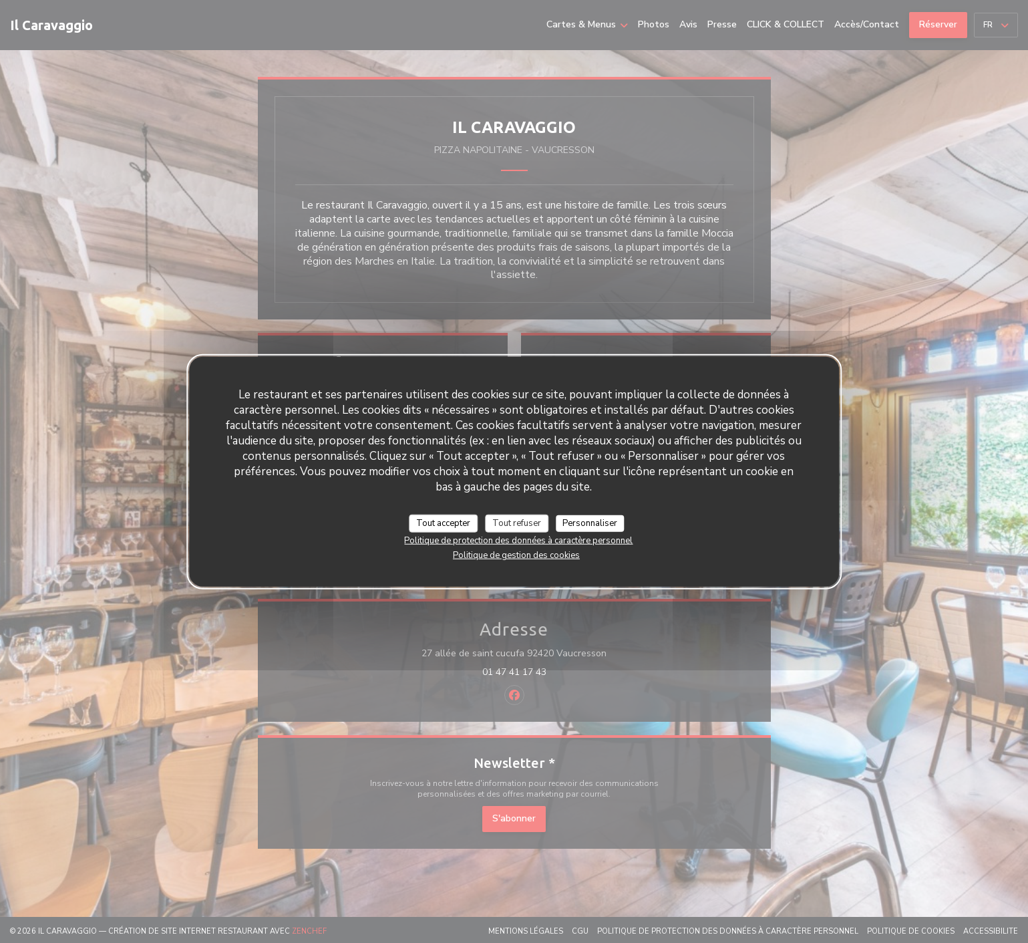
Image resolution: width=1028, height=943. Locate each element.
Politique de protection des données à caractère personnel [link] (518, 541)
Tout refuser (516, 523)
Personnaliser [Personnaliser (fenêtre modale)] (589, 523)
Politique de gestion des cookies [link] (516, 555)
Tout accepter (443, 523)
